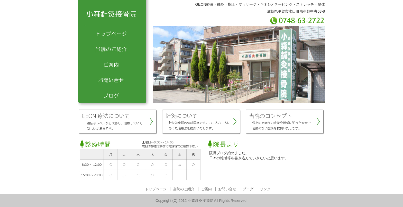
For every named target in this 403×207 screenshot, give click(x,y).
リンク (265, 189)
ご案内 (114, 64)
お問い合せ (114, 80)
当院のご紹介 (114, 49)
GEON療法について (118, 122)
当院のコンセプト (285, 122)
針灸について (201, 122)
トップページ (114, 33)
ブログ (114, 95)
